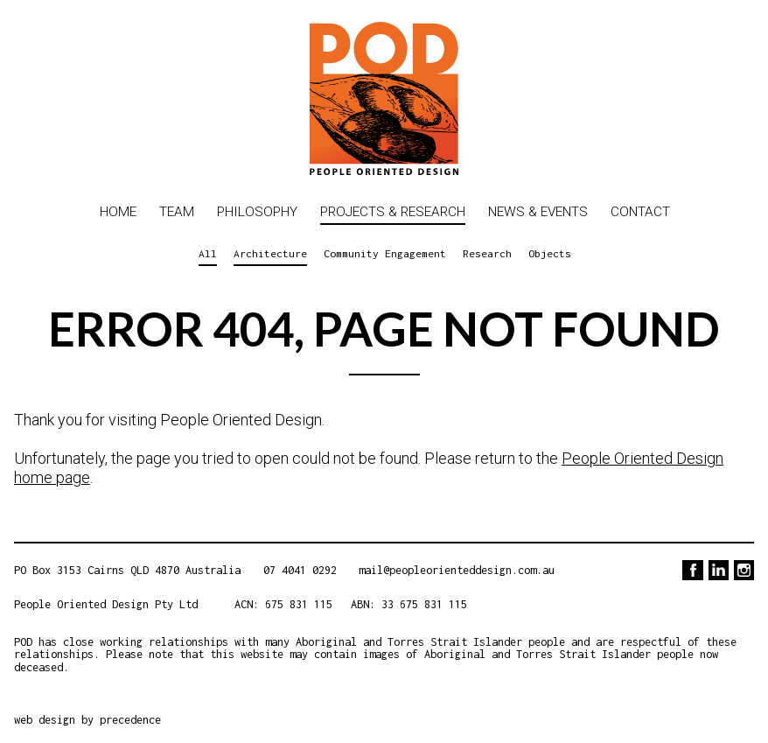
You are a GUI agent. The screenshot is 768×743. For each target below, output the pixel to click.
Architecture (270, 253)
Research (487, 253)
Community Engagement (385, 253)
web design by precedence (87, 719)
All (208, 253)
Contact (640, 212)
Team (176, 212)
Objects (549, 253)
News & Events (538, 212)
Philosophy (257, 212)
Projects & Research (392, 212)
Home (118, 212)
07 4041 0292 (300, 570)
